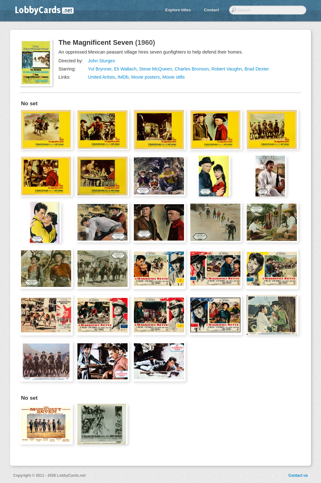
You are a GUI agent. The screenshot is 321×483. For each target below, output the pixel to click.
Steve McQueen (155, 68)
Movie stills (173, 77)
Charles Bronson (192, 68)
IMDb (123, 77)
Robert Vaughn (226, 68)
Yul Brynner (99, 68)
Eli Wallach (125, 68)
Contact (211, 10)
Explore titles (178, 10)
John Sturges (101, 60)
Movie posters (145, 77)
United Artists (101, 77)
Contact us (298, 475)
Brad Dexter (257, 68)
